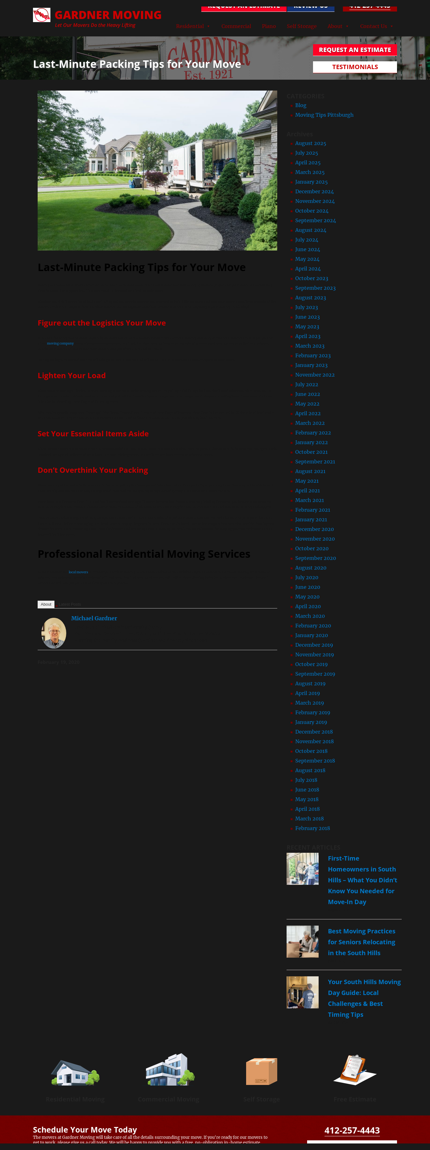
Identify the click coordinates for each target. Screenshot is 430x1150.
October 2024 (312, 211)
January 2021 (311, 519)
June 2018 (307, 789)
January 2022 (311, 442)
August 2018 (310, 770)
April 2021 (307, 490)
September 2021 (315, 461)
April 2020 (308, 606)
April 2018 (307, 809)
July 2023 (306, 307)
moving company (60, 343)
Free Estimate (355, 1099)
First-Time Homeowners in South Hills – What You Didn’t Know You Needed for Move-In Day (362, 880)
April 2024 (308, 268)
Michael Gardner (94, 618)
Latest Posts (70, 604)
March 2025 (310, 172)
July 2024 (306, 240)
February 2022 (313, 432)
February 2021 (312, 510)
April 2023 (307, 336)
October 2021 (311, 452)
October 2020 (312, 548)
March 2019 (309, 703)
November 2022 (315, 375)
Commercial (236, 26)
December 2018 (314, 732)
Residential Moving (75, 1099)
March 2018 (309, 818)
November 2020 (315, 539)
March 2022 (310, 423)
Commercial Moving (168, 1099)
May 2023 (307, 326)
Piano (269, 26)
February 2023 (313, 355)
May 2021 (307, 481)
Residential (190, 26)
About (335, 26)
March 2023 (310, 346)
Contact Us (373, 26)
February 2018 (312, 828)
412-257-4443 (369, 5)
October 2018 (311, 751)
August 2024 (310, 230)
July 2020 (306, 577)
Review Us (311, 5)
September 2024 (315, 220)
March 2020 (310, 616)
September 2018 (315, 761)
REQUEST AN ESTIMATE (244, 5)
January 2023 (311, 365)
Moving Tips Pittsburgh (324, 115)
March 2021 (309, 500)
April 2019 (307, 693)
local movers (78, 572)
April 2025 (308, 162)
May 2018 (307, 799)
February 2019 (312, 712)
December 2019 (314, 645)
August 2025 (310, 143)
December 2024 (314, 191)
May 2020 (307, 597)
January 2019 (311, 722)
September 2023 (315, 288)
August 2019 (310, 683)
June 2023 (307, 317)
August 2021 (310, 471)
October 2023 (311, 278)
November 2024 (315, 201)
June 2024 (307, 249)
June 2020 (307, 587)
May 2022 (307, 404)
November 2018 (314, 741)
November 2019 (314, 654)
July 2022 (306, 384)
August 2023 (310, 297)
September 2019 (315, 674)
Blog (300, 105)
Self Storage (302, 26)
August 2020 (310, 568)
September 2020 (315, 558)
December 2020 (314, 529)
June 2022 (307, 394)
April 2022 (308, 413)
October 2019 (311, 664)
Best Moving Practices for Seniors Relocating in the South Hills (361, 942)
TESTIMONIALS (355, 67)
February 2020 (313, 625)
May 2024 (307, 259)
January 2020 (311, 635)
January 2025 (311, 182)
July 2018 (306, 780)
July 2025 (306, 153)
